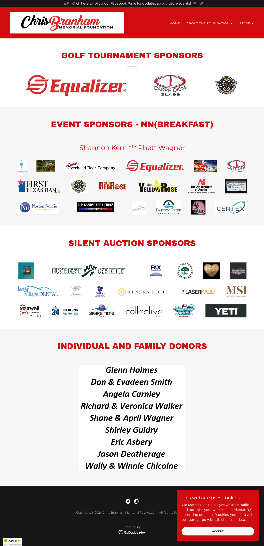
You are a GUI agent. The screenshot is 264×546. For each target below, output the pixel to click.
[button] (210, 23)
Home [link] (175, 23)
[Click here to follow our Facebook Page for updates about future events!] (132, 3)
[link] (67, 22)
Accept (218, 531)
